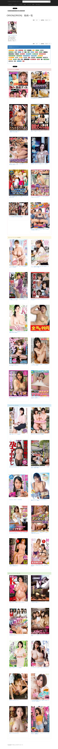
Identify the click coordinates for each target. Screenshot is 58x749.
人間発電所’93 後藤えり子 (35, 602)
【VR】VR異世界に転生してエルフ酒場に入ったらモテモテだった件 (18, 197)
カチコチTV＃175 (12, 98)
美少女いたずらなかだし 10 (13, 700)
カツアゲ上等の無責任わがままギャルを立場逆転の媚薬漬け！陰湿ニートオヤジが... (18, 365)
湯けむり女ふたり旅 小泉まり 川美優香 (37, 434)
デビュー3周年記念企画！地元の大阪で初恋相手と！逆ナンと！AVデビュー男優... (40, 267)
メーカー (15, 4)
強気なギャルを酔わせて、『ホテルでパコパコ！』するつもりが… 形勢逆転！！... (40, 733)
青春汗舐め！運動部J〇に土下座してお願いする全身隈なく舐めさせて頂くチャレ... (40, 229)
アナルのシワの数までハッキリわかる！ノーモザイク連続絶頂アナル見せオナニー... (40, 397)
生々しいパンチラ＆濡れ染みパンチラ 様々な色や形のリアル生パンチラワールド (40, 197)
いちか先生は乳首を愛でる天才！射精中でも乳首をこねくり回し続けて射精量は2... (40, 701)
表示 (33, 20)
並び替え (42, 20)
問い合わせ (38, 4)
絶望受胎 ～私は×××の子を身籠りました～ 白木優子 (39, 163)
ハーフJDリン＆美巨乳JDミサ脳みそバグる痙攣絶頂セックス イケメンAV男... (40, 365)
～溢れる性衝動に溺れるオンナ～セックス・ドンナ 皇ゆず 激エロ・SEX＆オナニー (18, 565)
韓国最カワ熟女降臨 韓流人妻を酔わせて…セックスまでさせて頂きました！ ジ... (18, 397)
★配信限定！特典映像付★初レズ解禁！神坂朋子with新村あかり (40, 565)
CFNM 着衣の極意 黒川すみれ (13, 35)
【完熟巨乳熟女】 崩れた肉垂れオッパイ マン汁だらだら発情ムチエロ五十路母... (18, 131)
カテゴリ (10, 4)
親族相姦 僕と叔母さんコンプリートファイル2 (16, 634)
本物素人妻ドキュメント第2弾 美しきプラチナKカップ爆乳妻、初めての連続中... (18, 332)
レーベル (29, 4)
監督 (33, 4)
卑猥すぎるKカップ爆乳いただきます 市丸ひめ (16, 602)
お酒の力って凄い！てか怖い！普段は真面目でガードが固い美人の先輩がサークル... (18, 164)
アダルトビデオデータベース (14, 1)
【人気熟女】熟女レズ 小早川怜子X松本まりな (38, 331)
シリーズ (20, 4)
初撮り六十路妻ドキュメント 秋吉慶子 (15, 667)
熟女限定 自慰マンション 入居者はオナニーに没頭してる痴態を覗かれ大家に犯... (40, 533)
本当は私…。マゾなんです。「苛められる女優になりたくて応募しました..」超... (18, 299)
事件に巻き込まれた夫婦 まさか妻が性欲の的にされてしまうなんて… (40, 299)
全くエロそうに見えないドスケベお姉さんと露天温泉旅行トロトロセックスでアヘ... (18, 533)
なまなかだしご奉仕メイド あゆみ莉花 (15, 499)
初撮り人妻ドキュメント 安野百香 (14, 434)
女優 (24, 4)
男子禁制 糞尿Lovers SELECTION (36, 98)
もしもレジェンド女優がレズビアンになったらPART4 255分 (39, 635)
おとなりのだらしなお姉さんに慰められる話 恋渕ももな (40, 667)
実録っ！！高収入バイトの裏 (35, 131)
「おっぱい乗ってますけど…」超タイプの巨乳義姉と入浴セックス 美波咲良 (18, 267)
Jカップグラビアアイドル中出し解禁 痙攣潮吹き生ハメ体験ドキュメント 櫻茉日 (40, 500)
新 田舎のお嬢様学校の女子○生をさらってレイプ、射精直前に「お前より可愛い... (40, 467)
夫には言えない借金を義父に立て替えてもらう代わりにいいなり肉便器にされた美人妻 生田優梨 (18, 216)
